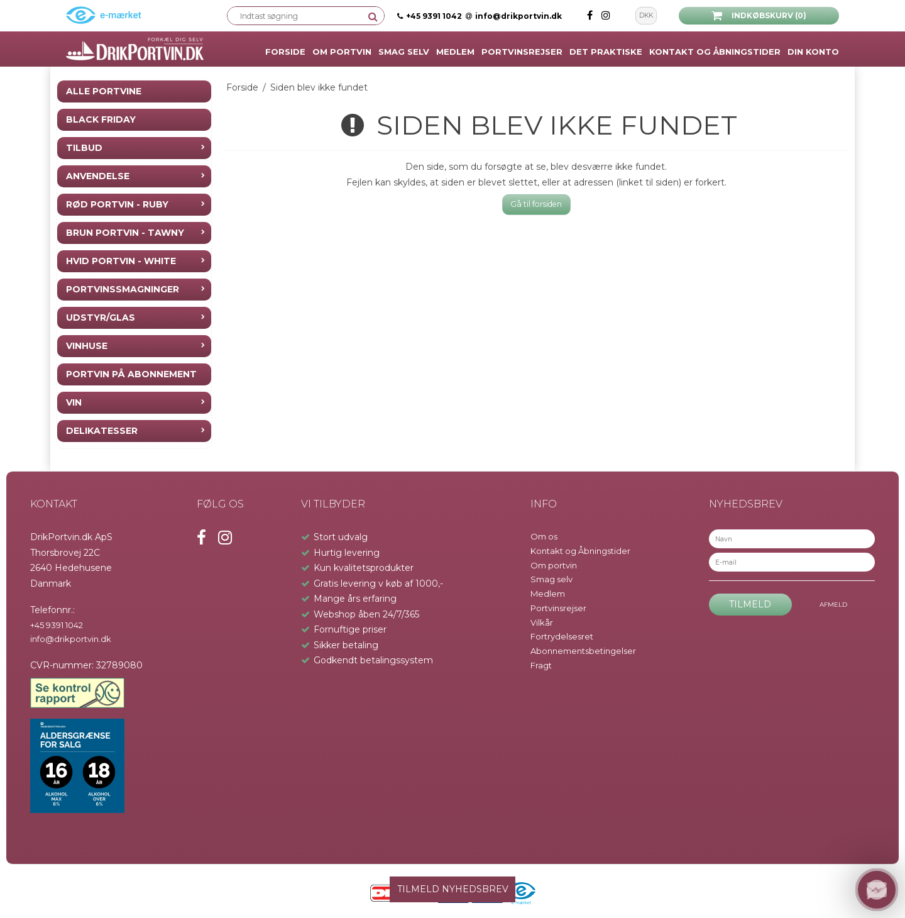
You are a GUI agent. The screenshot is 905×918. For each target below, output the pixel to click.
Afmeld (833, 604)
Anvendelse (97, 176)
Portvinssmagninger (122, 289)
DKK (646, 15)
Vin (74, 402)
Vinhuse (86, 345)
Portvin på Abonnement (131, 374)
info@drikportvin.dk (514, 16)
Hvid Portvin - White (121, 261)
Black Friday (101, 119)
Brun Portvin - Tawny (125, 232)
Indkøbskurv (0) (758, 15)
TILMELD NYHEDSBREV (452, 889)
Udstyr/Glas (100, 317)
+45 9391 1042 (434, 16)
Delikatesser (102, 430)
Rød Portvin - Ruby (117, 204)
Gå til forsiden (536, 204)
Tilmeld (750, 604)
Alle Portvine (103, 91)
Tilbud (84, 147)
